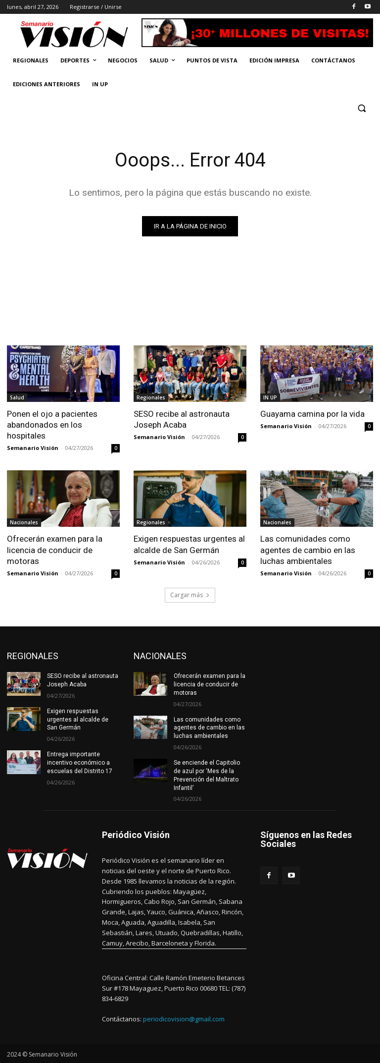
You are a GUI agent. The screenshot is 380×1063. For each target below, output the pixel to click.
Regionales (151, 397)
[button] (361, 108)
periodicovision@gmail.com (184, 1018)
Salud (17, 397)
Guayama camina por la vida (313, 414)
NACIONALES (160, 656)
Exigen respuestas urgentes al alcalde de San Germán (189, 544)
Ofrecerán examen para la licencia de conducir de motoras (54, 549)
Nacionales (24, 522)
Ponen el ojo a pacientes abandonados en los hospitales (52, 425)
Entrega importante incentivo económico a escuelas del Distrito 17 (79, 763)
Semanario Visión (32, 447)
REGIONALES (32, 656)
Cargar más (190, 595)
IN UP (270, 397)
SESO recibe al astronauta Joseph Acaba (182, 419)
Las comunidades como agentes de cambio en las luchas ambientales (307, 549)
